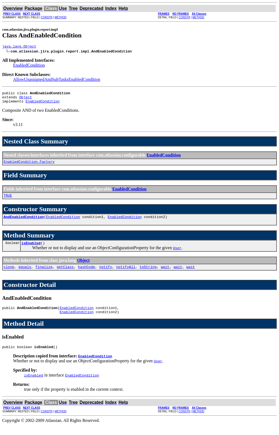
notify (105, 274)
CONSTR (46, 17)
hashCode (86, 274)
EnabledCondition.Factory (29, 165)
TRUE (8, 200)
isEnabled (31, 249)
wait (165, 274)
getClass (65, 274)
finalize (43, 274)
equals (25, 274)
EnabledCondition (29, 66)
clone (9, 274)
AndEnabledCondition (24, 222)
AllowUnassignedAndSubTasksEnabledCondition (56, 80)
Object (25, 99)
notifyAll (125, 274)
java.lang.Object (19, 47)
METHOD (60, 17)
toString (148, 274)
